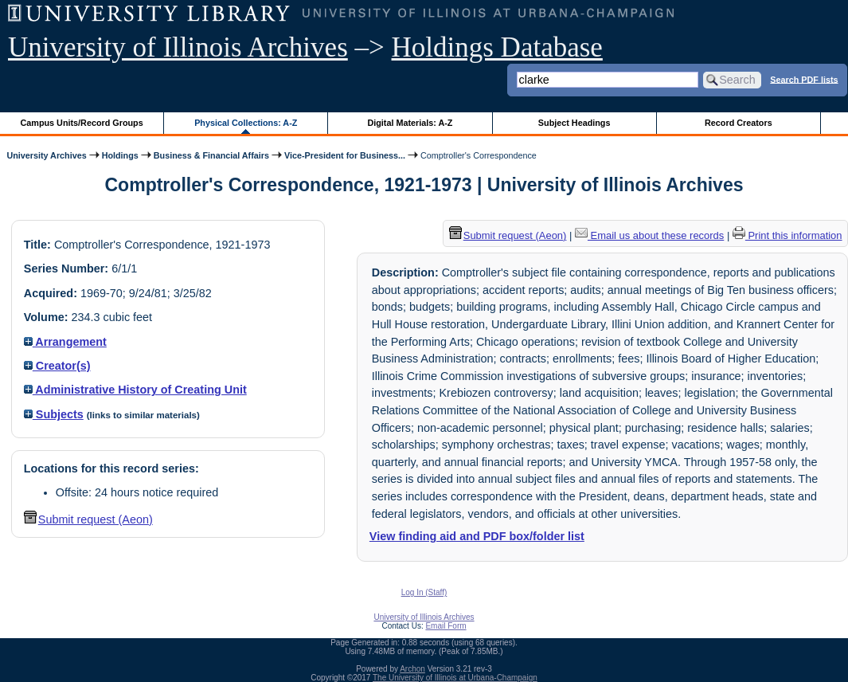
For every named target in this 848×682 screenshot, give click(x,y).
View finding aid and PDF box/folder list (476, 536)
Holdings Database (497, 47)
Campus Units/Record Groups (82, 122)
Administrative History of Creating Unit (135, 389)
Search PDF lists (804, 79)
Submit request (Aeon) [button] (88, 519)
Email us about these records (649, 235)
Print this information (787, 235)
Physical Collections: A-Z (245, 122)
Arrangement (65, 341)
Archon (412, 668)
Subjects (54, 414)
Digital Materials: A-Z (409, 122)
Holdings (120, 155)
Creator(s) (57, 365)
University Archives (46, 155)
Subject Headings (574, 122)
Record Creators (738, 122)
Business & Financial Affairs (211, 155)
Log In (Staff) (424, 592)
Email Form (445, 625)
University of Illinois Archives (178, 47)
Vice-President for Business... (344, 155)
